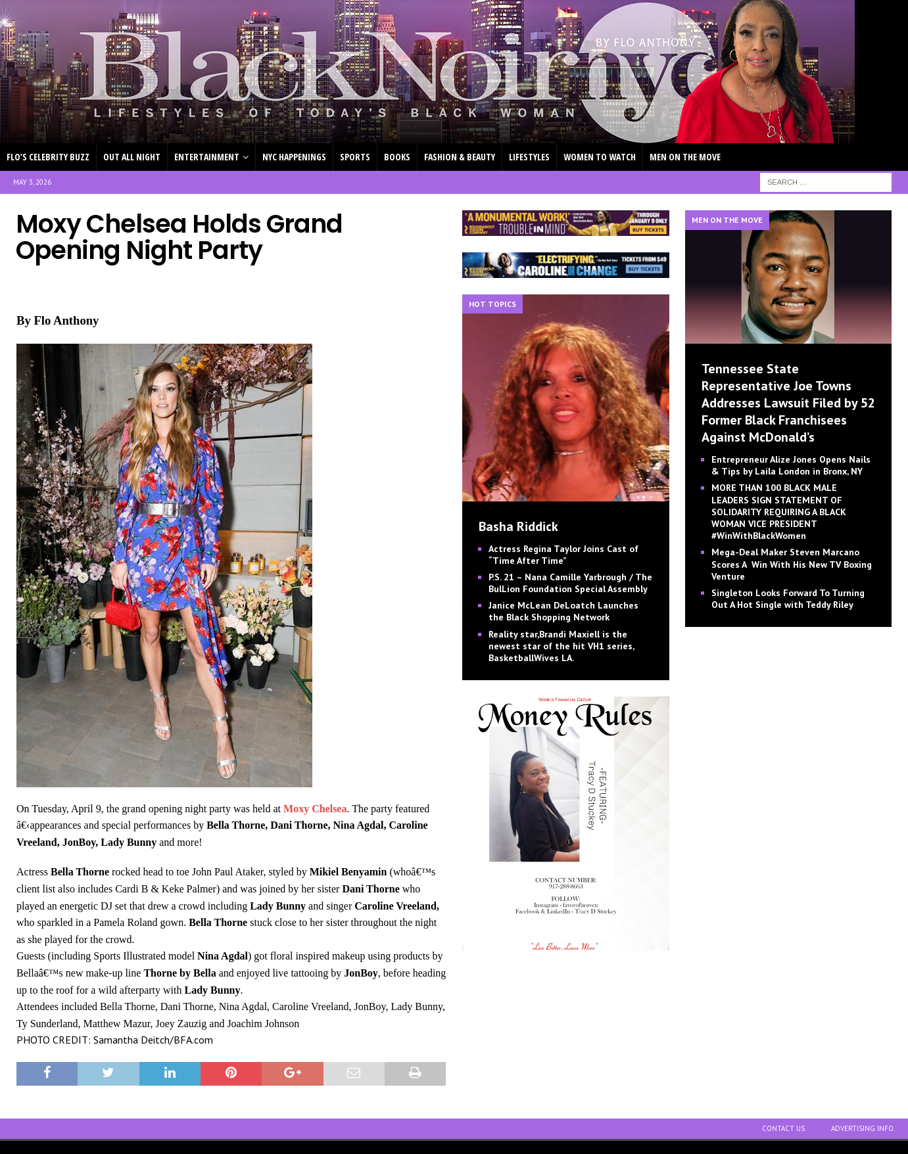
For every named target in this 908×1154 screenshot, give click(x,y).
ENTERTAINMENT (206, 156)
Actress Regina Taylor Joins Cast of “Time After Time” (563, 554)
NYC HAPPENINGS (294, 156)
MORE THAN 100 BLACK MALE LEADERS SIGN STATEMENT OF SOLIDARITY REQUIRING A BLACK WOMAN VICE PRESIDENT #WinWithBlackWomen (778, 512)
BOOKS (397, 156)
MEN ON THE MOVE (685, 156)
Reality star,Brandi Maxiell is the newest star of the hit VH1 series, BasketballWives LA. (561, 646)
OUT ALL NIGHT (131, 156)
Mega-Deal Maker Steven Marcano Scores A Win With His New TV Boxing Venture (791, 564)
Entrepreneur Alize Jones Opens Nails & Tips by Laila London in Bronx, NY (791, 465)
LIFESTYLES (529, 156)
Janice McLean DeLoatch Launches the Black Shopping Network (563, 611)
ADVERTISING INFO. (863, 1128)
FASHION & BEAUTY (459, 156)
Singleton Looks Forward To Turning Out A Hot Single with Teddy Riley (788, 599)
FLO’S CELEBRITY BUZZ (48, 156)
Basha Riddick (518, 526)
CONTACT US (783, 1128)
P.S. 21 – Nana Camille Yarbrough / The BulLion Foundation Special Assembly (570, 583)
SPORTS (355, 156)
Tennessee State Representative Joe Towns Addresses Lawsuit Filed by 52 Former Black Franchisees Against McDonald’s (788, 403)
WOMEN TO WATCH (599, 156)
